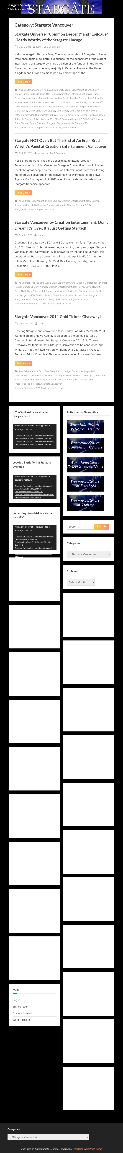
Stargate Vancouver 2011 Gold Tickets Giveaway (39, 303)
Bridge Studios (37, 94)
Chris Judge (77, 282)
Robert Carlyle (41, 119)
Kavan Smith (95, 291)
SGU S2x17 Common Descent (64, 119)
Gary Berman (93, 201)
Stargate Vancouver (44, 127)
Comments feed (22, 1013)
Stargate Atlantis (65, 123)
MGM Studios (48, 110)
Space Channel (37, 123)
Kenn (38, 46)
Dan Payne (78, 286)
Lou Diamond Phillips (75, 106)
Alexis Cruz (51, 282)
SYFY (58, 127)
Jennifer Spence (78, 98)
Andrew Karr (41, 89)
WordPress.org (21, 1019)
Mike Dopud (75, 110)
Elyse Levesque (23, 98)
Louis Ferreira (94, 106)
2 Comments (53, 47)
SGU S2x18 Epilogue (91, 119)
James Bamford (40, 98)
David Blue (91, 94)
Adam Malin (25, 201)
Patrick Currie (52, 295)
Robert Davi (81, 295)
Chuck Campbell (24, 286)
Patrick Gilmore (22, 115)
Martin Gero (34, 110)
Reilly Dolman (80, 115)
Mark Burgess (22, 295)
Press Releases (22, 383)
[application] (34, 436)
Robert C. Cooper (23, 119)
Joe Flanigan (80, 291)
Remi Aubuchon (97, 115)
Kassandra (43, 152)
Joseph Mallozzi (51, 102)
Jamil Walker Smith (58, 98)
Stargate (50, 123)
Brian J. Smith (22, 94)
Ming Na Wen (90, 110)
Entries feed (20, 1006)
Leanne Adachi (38, 106)
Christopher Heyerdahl (96, 282)
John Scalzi (35, 102)
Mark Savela (21, 110)
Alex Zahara (38, 282)
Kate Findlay (80, 102)
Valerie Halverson (71, 127)
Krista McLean (22, 106)
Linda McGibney (55, 106)
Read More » (24, 82)
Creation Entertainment (73, 94)
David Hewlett (93, 286)
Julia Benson (66, 102)
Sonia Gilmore (21, 123)
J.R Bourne (47, 291)
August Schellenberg (60, 89)
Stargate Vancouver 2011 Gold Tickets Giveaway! (58, 316)
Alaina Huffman (26, 89)
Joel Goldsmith (95, 98)
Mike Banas (62, 110)
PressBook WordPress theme (87, 1149)
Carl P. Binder (53, 94)
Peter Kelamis (66, 115)
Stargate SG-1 (82, 123)
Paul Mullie (36, 115)
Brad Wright (78, 89)
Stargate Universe (24, 127)
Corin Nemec (40, 286)
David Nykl (20, 291)
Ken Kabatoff (95, 102)
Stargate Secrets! (20, 5)
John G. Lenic (21, 102)
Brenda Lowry (92, 89)
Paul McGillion (67, 295)
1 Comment (60, 153)
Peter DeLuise (50, 115)
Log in (16, 1000)
